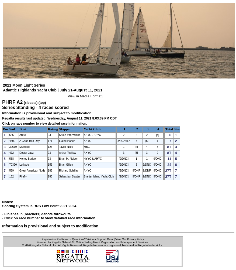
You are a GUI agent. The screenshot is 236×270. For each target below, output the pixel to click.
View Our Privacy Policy (129, 239)
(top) (42, 103)
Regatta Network (41, 245)
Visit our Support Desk (99, 239)
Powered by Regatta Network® (55, 242)
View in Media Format (84, 96)
